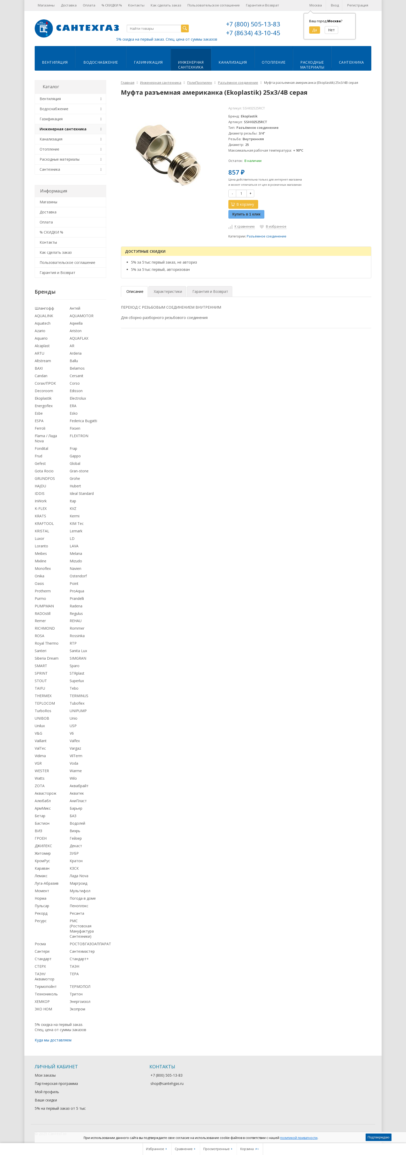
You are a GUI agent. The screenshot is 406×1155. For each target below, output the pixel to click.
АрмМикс (43, 808)
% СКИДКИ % (112, 5)
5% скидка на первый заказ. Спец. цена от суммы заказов (166, 39)
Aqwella (76, 323)
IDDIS (40, 493)
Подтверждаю (378, 1137)
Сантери (42, 951)
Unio (73, 718)
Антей (75, 308)
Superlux (77, 680)
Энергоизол (80, 1001)
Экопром (77, 1009)
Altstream (43, 360)
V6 (72, 733)
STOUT (41, 680)
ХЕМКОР (42, 1001)
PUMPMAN (44, 605)
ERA (73, 405)
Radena (76, 605)
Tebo (74, 688)
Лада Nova (79, 875)
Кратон (76, 860)
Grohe (75, 478)
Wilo (73, 778)
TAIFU (40, 688)
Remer (40, 620)
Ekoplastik (43, 398)
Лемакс (41, 875)
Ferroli (40, 428)
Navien (75, 568)
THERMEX (43, 695)
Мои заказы (45, 1075)
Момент (42, 890)
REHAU (76, 620)
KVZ (73, 508)
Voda (74, 763)
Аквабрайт (79, 785)
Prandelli (77, 598)
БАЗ (73, 815)
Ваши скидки (46, 1100)
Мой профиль (47, 1091)
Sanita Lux (78, 650)
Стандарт (43, 958)
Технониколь (46, 994)
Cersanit (76, 375)
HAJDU (40, 485)
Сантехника (351, 62)
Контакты (136, 5)
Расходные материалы (59, 159)
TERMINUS (79, 695)
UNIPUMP (78, 710)
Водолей (77, 823)
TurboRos (43, 710)
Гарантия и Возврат (262, 5)
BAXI (39, 368)
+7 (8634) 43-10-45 (253, 32)
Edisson (76, 390)
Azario (40, 330)
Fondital (41, 448)
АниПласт (78, 800)
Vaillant (41, 740)
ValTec (40, 748)
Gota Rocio (44, 470)
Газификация (148, 62)
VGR (38, 763)
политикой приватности (298, 1138)
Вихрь (75, 830)
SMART (41, 665)
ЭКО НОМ (43, 1009)
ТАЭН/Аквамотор (44, 976)
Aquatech (42, 323)
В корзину (242, 204)
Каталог (51, 87)
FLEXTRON (79, 435)
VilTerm (76, 755)
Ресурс (41, 920)
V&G (38, 733)
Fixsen (75, 428)
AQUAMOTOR (81, 315)
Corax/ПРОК (45, 383)
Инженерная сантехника (63, 128)
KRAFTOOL (44, 523)
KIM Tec (77, 523)
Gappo (75, 455)
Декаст (76, 845)
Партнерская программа (56, 1083)
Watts (40, 778)
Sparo (74, 665)
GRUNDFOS (45, 478)
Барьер (76, 808)
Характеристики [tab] (168, 291)
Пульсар (42, 905)
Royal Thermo (47, 643)
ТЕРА (74, 973)
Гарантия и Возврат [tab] (210, 291)
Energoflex (44, 405)
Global (75, 463)
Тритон (76, 994)
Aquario (41, 338)
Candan (41, 375)
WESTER (42, 770)
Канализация (233, 62)
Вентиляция (55, 62)
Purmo (40, 598)
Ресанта (77, 913)
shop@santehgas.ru (167, 1083)
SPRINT (41, 673)
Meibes (41, 553)
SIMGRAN (78, 658)
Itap (73, 500)
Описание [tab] (134, 291)
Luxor (39, 538)
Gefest (40, 463)
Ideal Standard (82, 493)
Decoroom (44, 390)
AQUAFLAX (79, 338)
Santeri (40, 650)
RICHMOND (45, 628)
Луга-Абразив (47, 883)
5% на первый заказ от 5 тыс (60, 1108)
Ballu (74, 360)
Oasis (39, 583)
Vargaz (75, 748)
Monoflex (43, 568)
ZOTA (40, 785)
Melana (76, 553)
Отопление (274, 62)
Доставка (69, 5)
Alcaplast (42, 345)
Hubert (75, 485)
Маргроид (78, 883)
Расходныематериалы (312, 65)
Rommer (77, 628)
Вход (335, 5)
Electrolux (78, 398)
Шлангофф (44, 308)
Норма (40, 898)
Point (74, 583)
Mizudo (76, 560)
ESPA (39, 420)
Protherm (43, 590)
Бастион (42, 823)
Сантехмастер (82, 951)
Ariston (76, 330)
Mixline (40, 560)
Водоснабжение (100, 62)
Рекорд (41, 913)
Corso (75, 383)
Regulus (76, 613)
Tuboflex (77, 703)
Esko (74, 413)
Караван (42, 868)
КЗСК (74, 868)
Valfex (75, 740)
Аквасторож (45, 793)
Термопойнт (46, 986)
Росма (40, 943)
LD (72, 538)
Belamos (77, 368)
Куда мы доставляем (53, 1040)
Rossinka (77, 635)
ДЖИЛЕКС (43, 845)
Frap (73, 448)
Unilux (40, 725)
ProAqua (77, 590)
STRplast (77, 673)
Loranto (41, 545)
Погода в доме (83, 898)
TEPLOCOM (45, 703)
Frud (38, 455)
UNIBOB (42, 718)
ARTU (39, 353)
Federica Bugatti (83, 420)
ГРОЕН (41, 838)
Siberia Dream (47, 658)
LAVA (74, 545)
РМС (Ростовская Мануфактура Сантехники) (82, 928)
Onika (39, 575)
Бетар (40, 815)
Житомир (43, 853)
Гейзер (76, 838)
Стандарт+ (79, 958)
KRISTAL (42, 530)
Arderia (76, 353)
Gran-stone (79, 470)
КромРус (42, 860)
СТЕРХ (40, 966)
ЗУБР (74, 853)
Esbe (39, 413)
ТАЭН (74, 966)
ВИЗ (38, 830)
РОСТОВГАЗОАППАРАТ (90, 943)
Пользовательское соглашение (213, 5)
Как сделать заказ (166, 5)
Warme (76, 770)
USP (73, 725)
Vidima (40, 755)
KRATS (40, 515)
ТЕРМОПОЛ (80, 986)
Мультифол (80, 890)
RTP (73, 643)
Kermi (74, 515)
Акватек (77, 793)
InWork (41, 500)
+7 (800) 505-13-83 (253, 24)
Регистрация (357, 5)
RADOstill (42, 613)
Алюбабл (43, 800)
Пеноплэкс (79, 905)
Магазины (46, 5)
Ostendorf (78, 575)
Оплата (89, 5)
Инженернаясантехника (191, 65)
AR (72, 345)
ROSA (39, 635)
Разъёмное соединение (266, 236)
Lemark (76, 530)
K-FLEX (41, 508)
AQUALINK (44, 315)
